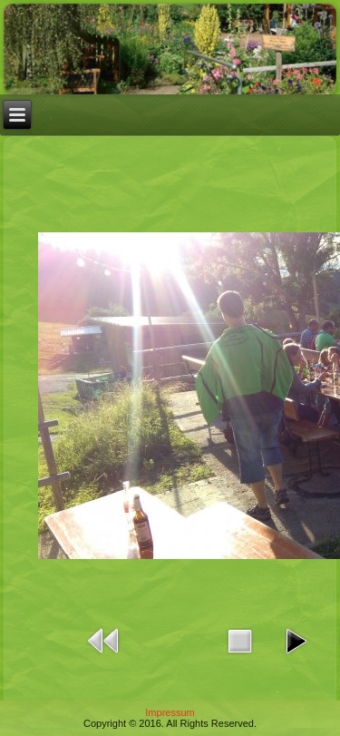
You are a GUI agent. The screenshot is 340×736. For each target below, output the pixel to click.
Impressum (169, 712)
